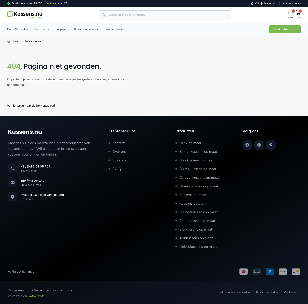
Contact (116, 143)
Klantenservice (292, 3)
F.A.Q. (115, 169)
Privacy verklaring (267, 292)
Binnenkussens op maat (196, 151)
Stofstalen (118, 160)
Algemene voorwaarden (235, 292)
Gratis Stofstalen (17, 29)
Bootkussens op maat (194, 160)
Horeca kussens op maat (196, 186)
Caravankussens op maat (197, 177)
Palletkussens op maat (195, 220)
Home (16, 41)
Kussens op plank (191, 203)
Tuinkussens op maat (194, 238)
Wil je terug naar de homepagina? (31, 105)
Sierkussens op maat (193, 229)
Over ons (117, 151)
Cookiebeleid (292, 292)
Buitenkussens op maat (195, 169)
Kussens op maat (86, 29)
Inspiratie (62, 29)
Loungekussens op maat (196, 212)
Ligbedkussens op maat (196, 246)
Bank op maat (188, 143)
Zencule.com (36, 296)
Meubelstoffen (33, 41)
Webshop (42, 29)
